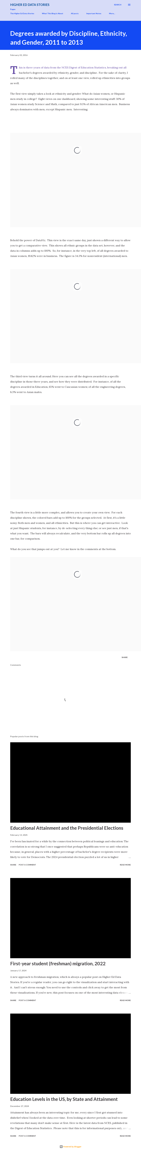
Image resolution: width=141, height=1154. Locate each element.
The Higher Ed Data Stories (22, 13)
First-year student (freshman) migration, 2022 (57, 963)
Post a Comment (27, 865)
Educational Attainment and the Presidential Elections (66, 828)
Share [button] (125, 657)
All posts (75, 13)
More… (112, 13)
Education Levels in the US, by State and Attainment (64, 1099)
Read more (125, 865)
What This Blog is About (52, 13)
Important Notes (93, 13)
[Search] (117, 4)
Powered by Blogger (70, 1146)
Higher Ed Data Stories (29, 5)
